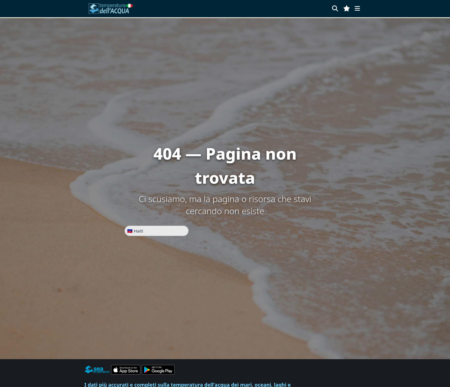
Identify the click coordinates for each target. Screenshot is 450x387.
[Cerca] (335, 8)
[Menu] (357, 8)
